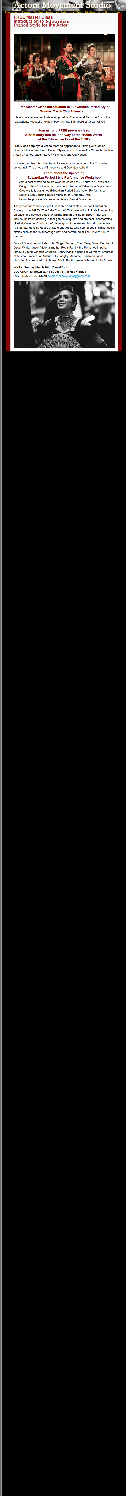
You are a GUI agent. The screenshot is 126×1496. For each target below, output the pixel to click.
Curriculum (26, 12)
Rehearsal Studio (104, 12)
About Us (16, 12)
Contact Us (118, 12)
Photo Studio (89, 12)
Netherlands (60, 12)
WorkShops (38, 12)
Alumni (79, 12)
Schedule (49, 12)
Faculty (71, 12)
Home (8, 12)
